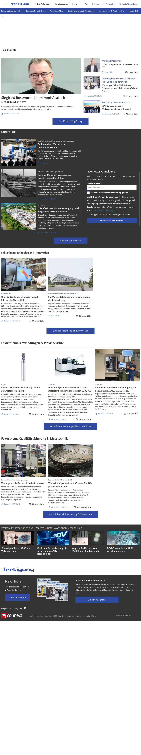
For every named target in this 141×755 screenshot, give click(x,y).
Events (74, 4)
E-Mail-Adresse (94, 183)
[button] (135, 540)
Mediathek (134, 11)
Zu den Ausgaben (97, 599)
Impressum (48, 616)
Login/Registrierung (130, 4)
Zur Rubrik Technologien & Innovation (70, 330)
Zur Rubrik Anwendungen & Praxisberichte (70, 426)
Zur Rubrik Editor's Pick (70, 240)
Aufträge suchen (61, 4)
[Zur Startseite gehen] (20, 4)
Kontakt (88, 616)
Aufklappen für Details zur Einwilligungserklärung (109, 214)
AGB (31, 616)
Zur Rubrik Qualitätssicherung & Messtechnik (70, 514)
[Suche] (86, 4)
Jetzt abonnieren (17, 597)
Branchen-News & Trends (36, 11)
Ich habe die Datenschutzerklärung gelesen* (110, 192)
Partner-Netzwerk (41, 4)
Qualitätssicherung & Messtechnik (81, 11)
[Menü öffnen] (5, 4)
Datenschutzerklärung (103, 210)
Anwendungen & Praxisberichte (111, 11)
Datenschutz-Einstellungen (74, 616)
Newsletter (110, 4)
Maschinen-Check (57, 11)
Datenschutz (38, 616)
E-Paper (95, 4)
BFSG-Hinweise (58, 616)
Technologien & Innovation (11, 11)
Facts (94, 616)
